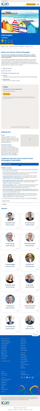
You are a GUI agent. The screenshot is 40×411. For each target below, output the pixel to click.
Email (2, 41)
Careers (3, 391)
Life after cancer (4, 357)
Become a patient (31, 4)
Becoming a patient (5, 343)
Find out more (7, 94)
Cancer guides (4, 347)
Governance (26, 409)
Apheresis (22, 366)
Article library (3, 348)
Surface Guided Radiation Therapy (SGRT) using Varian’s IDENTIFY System (19, 189)
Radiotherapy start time (13, 46)
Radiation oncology (11, 164)
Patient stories (3, 350)
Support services (11, 201)
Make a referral (4, 373)
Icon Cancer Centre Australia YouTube (27, 377)
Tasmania (3, 385)
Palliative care (3, 353)
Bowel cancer (23, 343)
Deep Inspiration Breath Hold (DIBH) (11, 172)
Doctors (3, 371)
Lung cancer (23, 345)
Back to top (35, 335)
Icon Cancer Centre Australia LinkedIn (30, 377)
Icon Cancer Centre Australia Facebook (22, 377)
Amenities (11, 205)
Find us (35, 76)
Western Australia (4, 389)
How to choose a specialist (6, 342)
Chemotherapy (23, 356)
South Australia (4, 384)
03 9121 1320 (9, 68)
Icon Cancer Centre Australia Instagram (32, 377)
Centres (3, 377)
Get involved (3, 358)
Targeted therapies (24, 361)
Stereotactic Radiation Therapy (10, 184)
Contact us (23, 371)
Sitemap (31, 409)
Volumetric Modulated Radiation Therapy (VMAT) (14, 193)
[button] (29, 139)
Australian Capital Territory (6, 379)
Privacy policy (10, 409)
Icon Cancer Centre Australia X (24, 377)
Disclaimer (20, 409)
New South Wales (4, 380)
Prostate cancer (24, 342)
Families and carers (4, 355)
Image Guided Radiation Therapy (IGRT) (12, 175)
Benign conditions (24, 350)
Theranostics (23, 362)
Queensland (3, 382)
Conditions (23, 338)
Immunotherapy (24, 357)
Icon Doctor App (4, 375)
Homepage (4, 4)
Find (8, 41)
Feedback (15, 409)
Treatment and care (29, 46)
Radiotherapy (23, 354)
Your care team (4, 345)
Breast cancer (23, 340)
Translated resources (5, 361)
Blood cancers (23, 347)
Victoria (2, 387)
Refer (11, 41)
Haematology (23, 367)
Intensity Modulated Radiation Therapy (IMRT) (13, 180)
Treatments (23, 352)
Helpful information (5, 338)
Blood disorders (23, 348)
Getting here (21, 46)
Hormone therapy (24, 359)
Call (5, 41)
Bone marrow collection (25, 364)
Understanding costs (5, 340)
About (7, 46)
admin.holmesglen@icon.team (12, 73)
